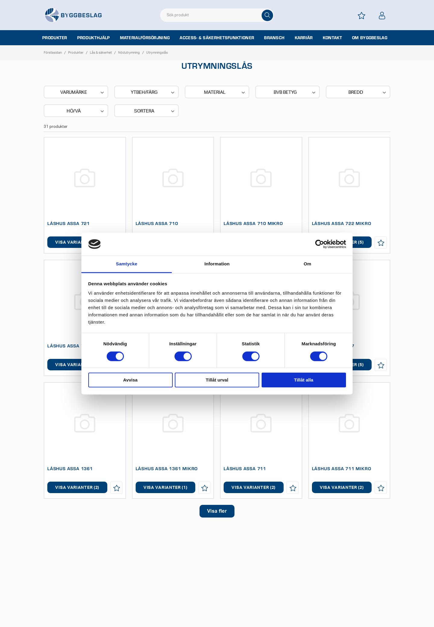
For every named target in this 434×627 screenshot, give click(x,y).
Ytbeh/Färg (153, 93)
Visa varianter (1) (165, 488)
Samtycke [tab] (126, 264)
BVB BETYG (295, 93)
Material (225, 93)
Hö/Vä (86, 111)
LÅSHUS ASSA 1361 (70, 468)
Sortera (155, 111)
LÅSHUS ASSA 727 (68, 346)
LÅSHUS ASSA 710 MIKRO (253, 223)
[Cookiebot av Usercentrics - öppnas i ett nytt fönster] (319, 244)
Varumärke (82, 93)
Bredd (367, 93)
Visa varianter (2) (77, 488)
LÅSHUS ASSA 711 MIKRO (341, 468)
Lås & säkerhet (101, 52)
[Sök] (267, 15)
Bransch (274, 37)
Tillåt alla (303, 380)
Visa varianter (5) (77, 365)
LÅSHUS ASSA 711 (245, 468)
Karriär (304, 37)
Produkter (54, 37)
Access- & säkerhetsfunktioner (217, 37)
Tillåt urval (217, 380)
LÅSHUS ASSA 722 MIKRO (341, 223)
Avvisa (130, 380)
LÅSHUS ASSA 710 (157, 223)
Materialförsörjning (145, 37)
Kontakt (332, 37)
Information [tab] (217, 264)
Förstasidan (53, 52)
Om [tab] (307, 264)
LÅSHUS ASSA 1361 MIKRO (167, 468)
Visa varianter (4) (77, 242)
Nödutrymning (129, 52)
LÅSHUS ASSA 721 (68, 223)
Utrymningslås (157, 52)
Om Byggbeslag (369, 37)
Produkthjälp (93, 37)
